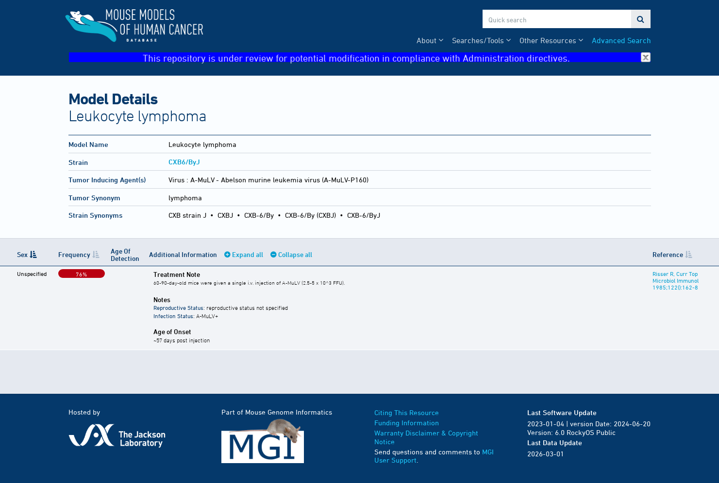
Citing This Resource (406, 412)
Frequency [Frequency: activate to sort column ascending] (74, 254)
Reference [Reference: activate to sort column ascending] (667, 254)
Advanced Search (621, 40)
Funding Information (406, 423)
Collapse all (295, 254)
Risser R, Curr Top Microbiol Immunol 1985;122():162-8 (675, 280)
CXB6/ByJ (184, 162)
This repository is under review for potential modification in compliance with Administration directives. (397, 57)
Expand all (247, 254)
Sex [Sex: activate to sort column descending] (22, 254)
